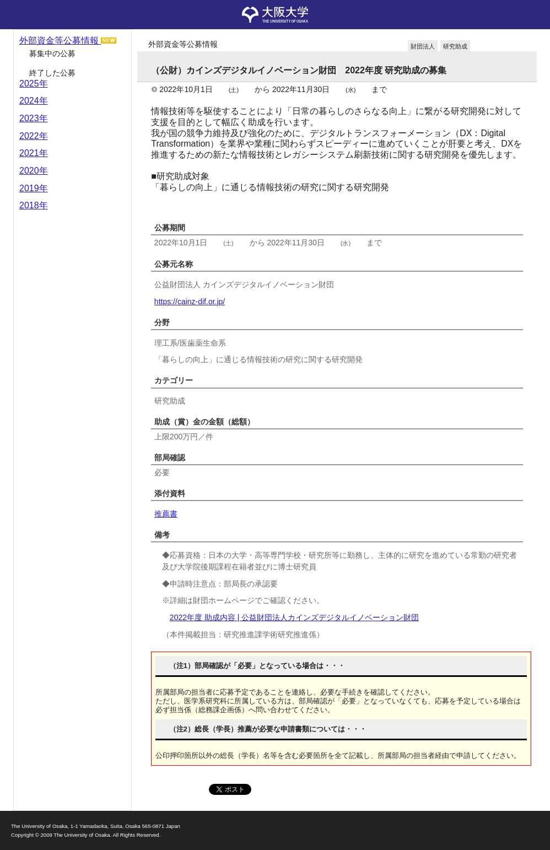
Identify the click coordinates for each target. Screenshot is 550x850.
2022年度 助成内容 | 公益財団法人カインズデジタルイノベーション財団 (294, 617)
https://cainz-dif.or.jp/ (189, 301)
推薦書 (165, 513)
